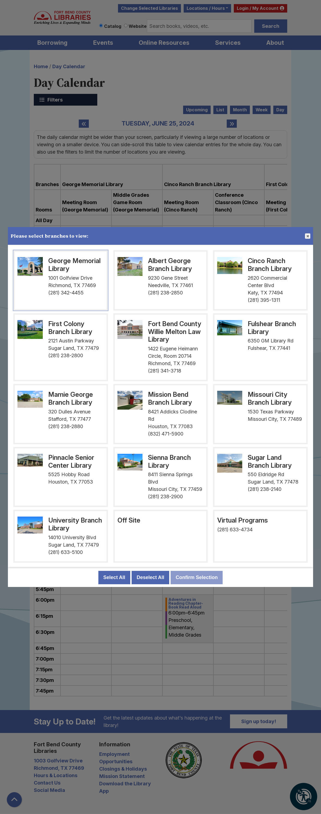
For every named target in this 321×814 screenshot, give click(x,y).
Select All (114, 577)
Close (307, 236)
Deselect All (150, 577)
